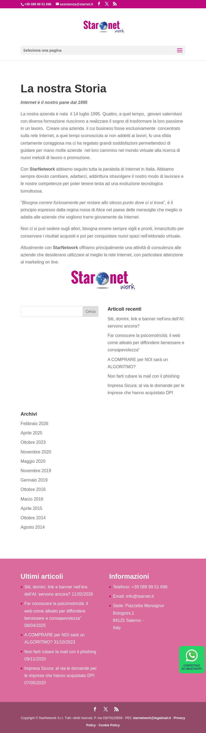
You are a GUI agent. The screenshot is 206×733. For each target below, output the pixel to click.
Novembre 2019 (36, 470)
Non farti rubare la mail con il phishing (143, 376)
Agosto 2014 (33, 527)
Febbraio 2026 (34, 423)
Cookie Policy (109, 725)
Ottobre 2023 (33, 442)
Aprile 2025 (31, 433)
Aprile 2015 (31, 508)
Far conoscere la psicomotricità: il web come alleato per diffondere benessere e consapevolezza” (146, 342)
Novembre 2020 (36, 452)
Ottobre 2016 (33, 489)
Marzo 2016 (32, 499)
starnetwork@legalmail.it (152, 718)
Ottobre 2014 (33, 518)
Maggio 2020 (33, 461)
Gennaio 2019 (34, 480)
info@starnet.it (140, 596)
